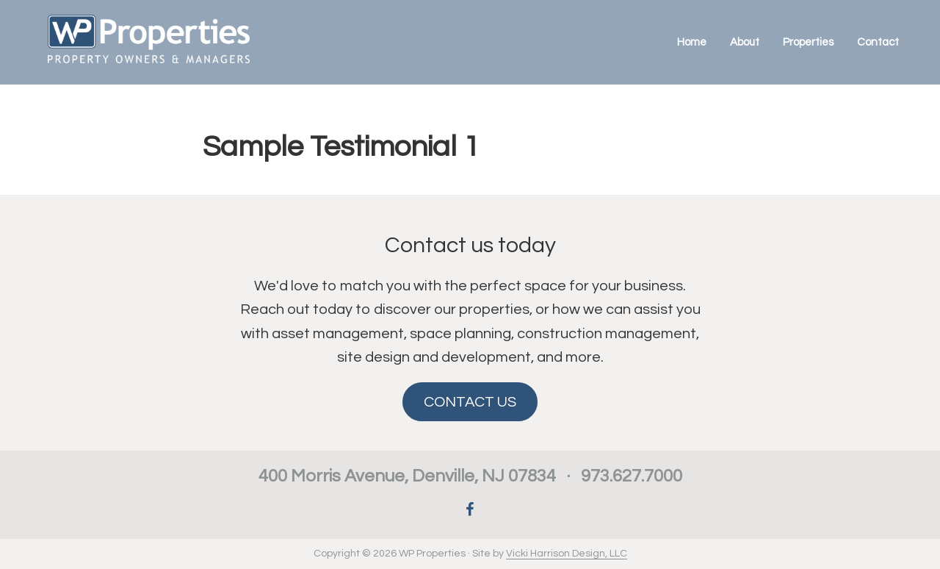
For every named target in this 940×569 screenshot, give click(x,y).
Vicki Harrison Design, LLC (566, 553)
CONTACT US (470, 401)
